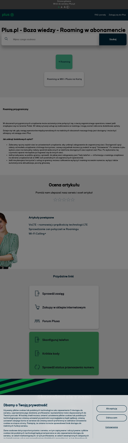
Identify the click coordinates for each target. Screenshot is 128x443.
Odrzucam (111, 417)
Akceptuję (111, 408)
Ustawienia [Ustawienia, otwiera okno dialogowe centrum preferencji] (111, 427)
